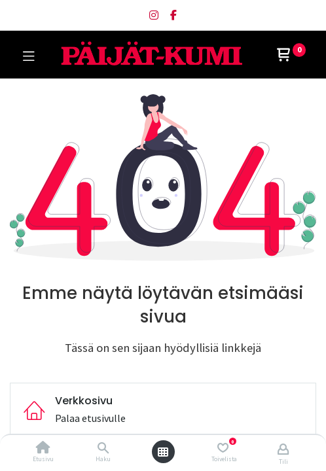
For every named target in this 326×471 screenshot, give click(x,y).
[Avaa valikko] (163, 452)
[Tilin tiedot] (283, 449)
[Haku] (103, 448)
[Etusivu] (43, 448)
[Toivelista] (222, 447)
